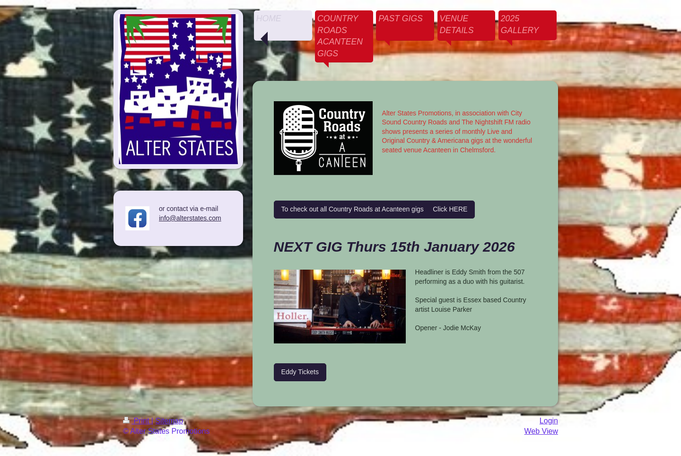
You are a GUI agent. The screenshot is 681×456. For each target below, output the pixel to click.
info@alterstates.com (190, 218)
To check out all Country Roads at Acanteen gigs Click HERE (374, 209)
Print (137, 421)
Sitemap (169, 421)
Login (549, 421)
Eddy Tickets (300, 372)
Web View (541, 431)
